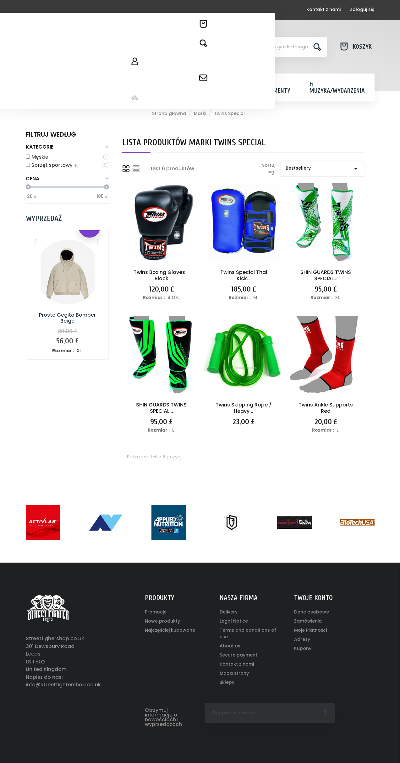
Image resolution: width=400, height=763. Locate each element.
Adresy (302, 639)
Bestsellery (322, 168)
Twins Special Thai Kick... (243, 275)
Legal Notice (234, 621)
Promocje (156, 612)
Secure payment (238, 655)
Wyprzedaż (44, 218)
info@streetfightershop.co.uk (63, 684)
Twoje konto (313, 598)
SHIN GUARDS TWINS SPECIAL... (325, 275)
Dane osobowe (311, 612)
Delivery (229, 612)
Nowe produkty (162, 621)
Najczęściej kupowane (170, 630)
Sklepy (227, 682)
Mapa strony (234, 673)
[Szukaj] (283, 47)
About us (230, 646)
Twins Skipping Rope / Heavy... (243, 408)
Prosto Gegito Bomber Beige (67, 318)
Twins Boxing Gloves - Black (161, 275)
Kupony (302, 648)
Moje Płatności (310, 630)
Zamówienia (308, 621)
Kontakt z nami (323, 9)
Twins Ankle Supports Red (326, 408)
